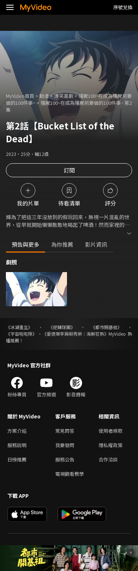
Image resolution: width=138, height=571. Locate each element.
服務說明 (16, 445)
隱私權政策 (111, 445)
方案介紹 (16, 430)
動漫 (44, 95)
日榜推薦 (16, 459)
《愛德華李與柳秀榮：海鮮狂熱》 (75, 334)
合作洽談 (108, 459)
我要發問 (64, 445)
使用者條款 (111, 430)
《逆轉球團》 (62, 327)
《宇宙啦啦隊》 (21, 334)
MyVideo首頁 (20, 95)
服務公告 (64, 459)
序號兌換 (122, 7)
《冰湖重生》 (19, 327)
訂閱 (69, 170)
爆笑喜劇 (63, 95)
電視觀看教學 (69, 473)
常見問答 (64, 430)
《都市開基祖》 (106, 327)
